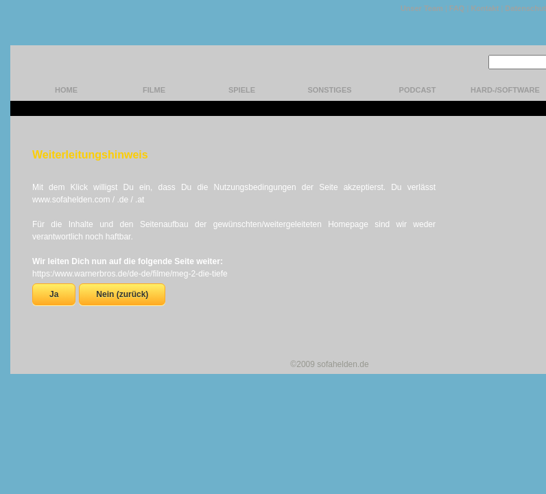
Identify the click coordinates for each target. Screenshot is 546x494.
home (66, 90)
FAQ (457, 8)
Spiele (241, 90)
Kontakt (485, 8)
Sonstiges (329, 90)
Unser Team (422, 8)
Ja (53, 294)
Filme (154, 90)
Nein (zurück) (122, 294)
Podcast (417, 90)
